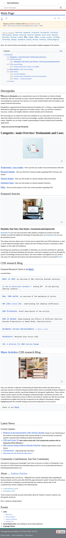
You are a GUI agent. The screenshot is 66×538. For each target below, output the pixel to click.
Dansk (14, 35)
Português (44, 33)
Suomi (49, 40)
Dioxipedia (49, 235)
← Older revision (11, 26)
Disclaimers (29, 535)
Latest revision (21, 26)
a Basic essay (25, 329)
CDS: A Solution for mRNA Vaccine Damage (20, 344)
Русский (5, 37)
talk (33, 24)
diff (5, 26)
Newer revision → (34, 26)
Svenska (41, 40)
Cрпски (54, 35)
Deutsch (18, 33)
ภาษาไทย (55, 37)
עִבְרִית (19, 37)
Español (26, 33)
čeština (22, 35)
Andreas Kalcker (19, 473)
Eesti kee (45, 35)
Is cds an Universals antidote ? (17, 287)
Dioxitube (4, 233)
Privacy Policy (10, 517)
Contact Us (9, 521)
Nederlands (6, 35)
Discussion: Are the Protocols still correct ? (18, 453)
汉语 (36, 37)
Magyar (55, 40)
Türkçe (13, 37)
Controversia (8, 450)
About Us (9, 514)
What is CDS (8, 279)
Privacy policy (5, 535)
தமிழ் (30, 37)
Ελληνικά (5, 40)
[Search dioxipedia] (33, 7)
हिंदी (25, 37)
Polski (29, 35)
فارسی (42, 37)
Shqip (13, 40)
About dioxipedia (17, 535)
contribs (37, 24)
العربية (48, 37)
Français (35, 33)
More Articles (9, 352)
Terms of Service (11, 519)
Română (37, 35)
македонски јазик (24, 40)
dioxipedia (13, 2)
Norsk (34, 40)
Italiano (53, 33)
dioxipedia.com (8, 491)
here (58, 257)
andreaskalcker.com (10, 488)
